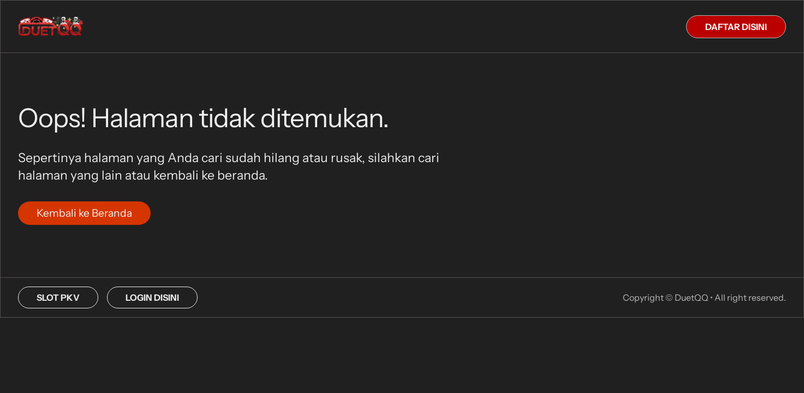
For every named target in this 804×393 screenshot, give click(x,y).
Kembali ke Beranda (84, 212)
